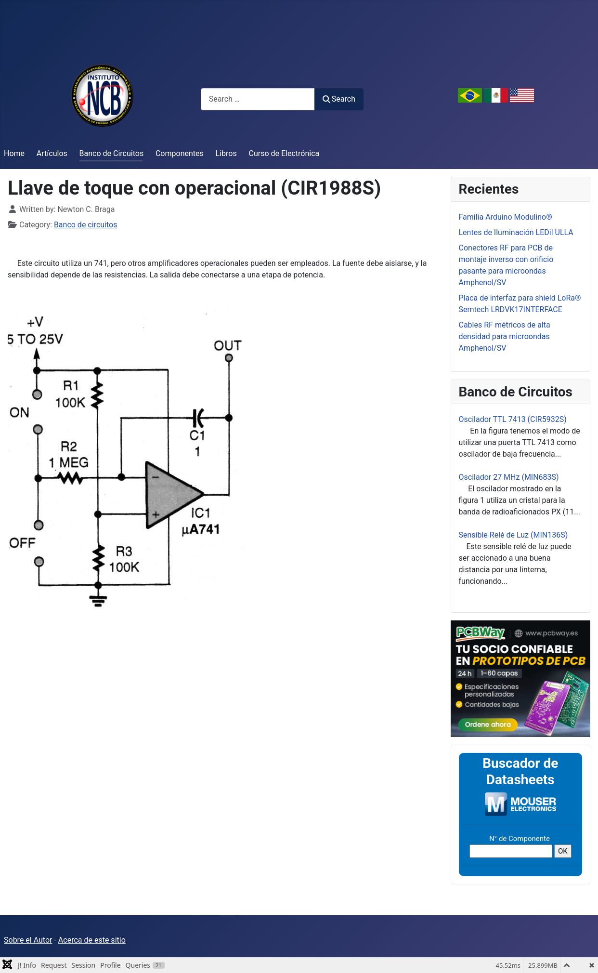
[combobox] (258, 99)
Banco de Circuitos (111, 153)
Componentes (180, 153)
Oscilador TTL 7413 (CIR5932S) (513, 419)
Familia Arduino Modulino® (505, 217)
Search (339, 99)
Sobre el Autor (28, 940)
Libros (226, 153)
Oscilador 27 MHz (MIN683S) (509, 477)
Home (14, 153)
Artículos (52, 153)
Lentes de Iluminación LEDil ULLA (516, 232)
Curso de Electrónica (284, 153)
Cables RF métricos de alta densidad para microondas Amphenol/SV (504, 336)
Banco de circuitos (85, 224)
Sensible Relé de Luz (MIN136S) (513, 534)
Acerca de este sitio (92, 940)
